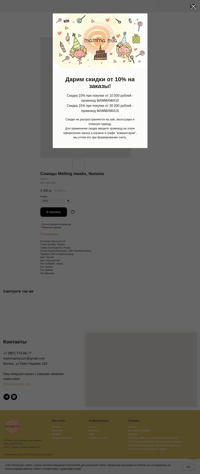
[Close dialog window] (193, 6)
